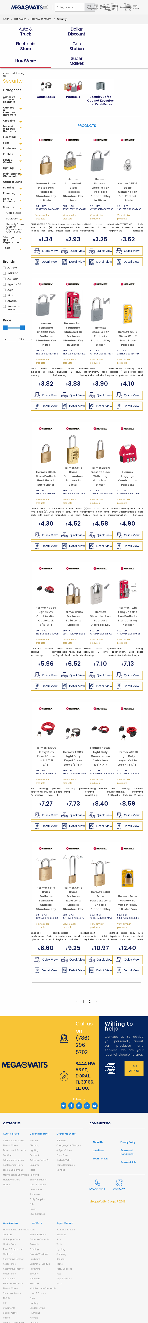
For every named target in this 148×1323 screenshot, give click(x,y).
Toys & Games (37, 1199)
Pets (32, 1189)
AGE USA (13, 259)
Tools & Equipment (13, 1155)
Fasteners (35, 1179)
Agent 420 (14, 270)
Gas (10, 1208)
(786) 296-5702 (83, 1030)
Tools (32, 1155)
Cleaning (34, 1130)
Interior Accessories (13, 1125)
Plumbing (35, 1298)
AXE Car (12, 264)
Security (34, 1259)
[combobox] (65, 7)
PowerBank (62, 1140)
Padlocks (11, 204)
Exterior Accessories (13, 1145)
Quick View (46, 236)
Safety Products (38, 1165)
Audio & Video (64, 1145)
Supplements (10, 1298)
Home (6, 19)
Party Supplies (37, 1184)
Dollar (39, 1119)
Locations (98, 1135)
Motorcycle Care (11, 1165)
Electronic (35, 1140)
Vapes (6, 1303)
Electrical (34, 1268)
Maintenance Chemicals (16, 1160)
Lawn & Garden (38, 1169)
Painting (34, 1160)
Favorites (121, 7)
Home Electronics (66, 1150)
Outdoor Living (37, 1293)
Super (65, 1208)
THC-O (6, 1283)
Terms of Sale (128, 1147)
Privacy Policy (127, 1127)
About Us (98, 1127)
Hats (59, 1224)
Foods (60, 1268)
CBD (5, 1288)
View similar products (42, 202)
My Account (97, 1170)
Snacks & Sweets (12, 1278)
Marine (6, 1169)
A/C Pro (12, 253)
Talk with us (134, 1053)
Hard (36, 1208)
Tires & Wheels (10, 1130)
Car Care (7, 1140)
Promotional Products (14, 1135)
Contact (119, 1170)
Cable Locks (13, 198)
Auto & (11, 1119)
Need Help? (99, 7)
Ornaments (9, 1293)
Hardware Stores (41, 19)
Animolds (13, 292)
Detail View (45, 247)
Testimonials (100, 1144)
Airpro (11, 281)
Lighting (34, 1135)
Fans (32, 1283)
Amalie (12, 286)
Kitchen (34, 1125)
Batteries (61, 1125)
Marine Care (9, 1229)
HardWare (20, 19)
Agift (10, 275)
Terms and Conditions (126, 1137)
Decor (33, 1194)
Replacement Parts (13, 1150)
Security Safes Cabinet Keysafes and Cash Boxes (15, 213)
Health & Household (13, 1308)
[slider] (5, 313)
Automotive (36, 1174)
